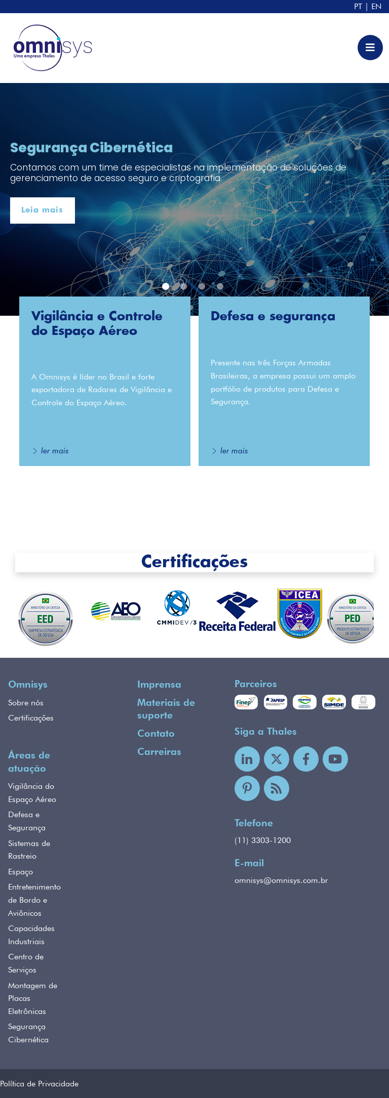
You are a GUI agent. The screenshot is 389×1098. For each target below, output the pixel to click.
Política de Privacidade (39, 1083)
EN (376, 6)
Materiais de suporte (166, 709)
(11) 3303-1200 (263, 840)
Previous (8, 620)
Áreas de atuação (29, 761)
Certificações (194, 562)
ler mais (55, 450)
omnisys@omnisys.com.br (281, 880)
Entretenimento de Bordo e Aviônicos (34, 899)
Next (381, 620)
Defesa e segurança (273, 317)
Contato (156, 733)
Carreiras (159, 751)
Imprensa (159, 684)
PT (358, 6)
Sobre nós (26, 702)
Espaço (20, 871)
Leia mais (42, 210)
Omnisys (28, 684)
